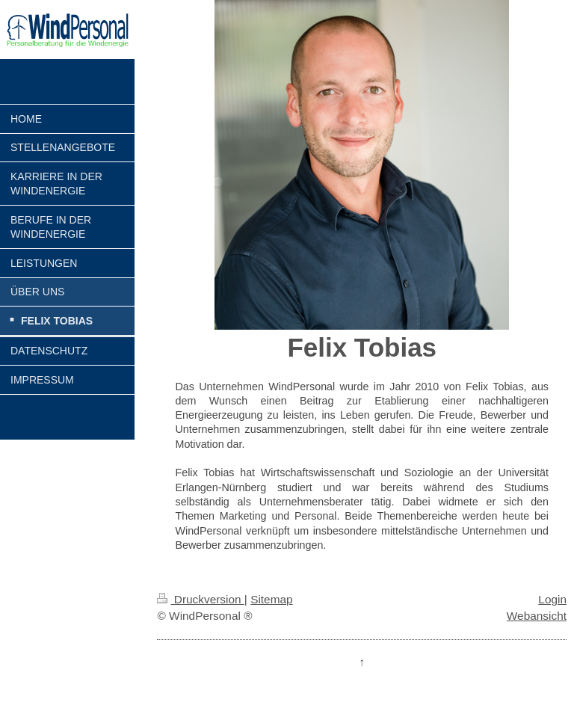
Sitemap (271, 599)
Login (552, 599)
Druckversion (200, 599)
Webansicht (537, 615)
